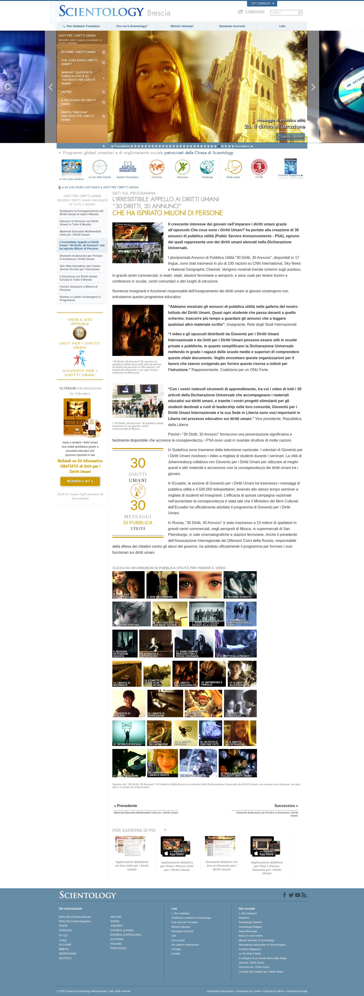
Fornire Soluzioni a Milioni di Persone (79, 288)
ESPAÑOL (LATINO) (122, 930)
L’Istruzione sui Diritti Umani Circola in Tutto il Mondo (78, 278)
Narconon (182, 168)
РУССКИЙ (65, 944)
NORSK (115, 921)
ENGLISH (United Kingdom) (75, 921)
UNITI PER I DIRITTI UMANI (120, 187)
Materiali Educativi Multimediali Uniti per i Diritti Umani (80, 233)
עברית (63, 935)
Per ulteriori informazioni (185, 944)
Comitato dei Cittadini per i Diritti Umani (261, 971)
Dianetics (244, 917)
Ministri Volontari (182, 26)
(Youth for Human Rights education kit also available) (80, 496)
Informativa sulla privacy (220, 991)
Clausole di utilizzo (273, 991)
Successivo (242, 146)
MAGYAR (115, 916)
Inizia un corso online (251, 935)
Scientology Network (250, 922)
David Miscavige (248, 931)
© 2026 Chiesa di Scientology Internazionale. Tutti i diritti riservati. (94, 991)
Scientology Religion (250, 926)
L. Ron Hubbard (180, 913)
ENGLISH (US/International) (75, 916)
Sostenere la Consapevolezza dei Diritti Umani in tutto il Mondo (82, 212)
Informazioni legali (297, 991)
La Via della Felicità (99, 168)
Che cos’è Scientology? (131, 26)
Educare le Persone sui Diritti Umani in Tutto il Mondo (79, 223)
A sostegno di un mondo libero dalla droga (262, 958)
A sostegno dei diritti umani (78, 102)
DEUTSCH (65, 958)
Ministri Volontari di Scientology (256, 940)
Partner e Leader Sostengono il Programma (80, 298)
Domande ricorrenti (232, 26)
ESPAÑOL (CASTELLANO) (126, 934)
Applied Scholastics (127, 168)
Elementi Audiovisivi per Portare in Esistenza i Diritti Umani (81, 257)
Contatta (176, 949)
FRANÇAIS (65, 930)
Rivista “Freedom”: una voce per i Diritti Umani (77, 116)
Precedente (122, 146)
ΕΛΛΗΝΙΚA (117, 939)
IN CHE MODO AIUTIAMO (83, 187)
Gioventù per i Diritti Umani (254, 967)
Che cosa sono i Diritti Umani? (79, 62)
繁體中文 (64, 949)
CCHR (259, 168)
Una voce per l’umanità (184, 922)
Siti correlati (262, 3)
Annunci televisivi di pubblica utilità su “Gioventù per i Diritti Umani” (78, 78)
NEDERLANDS (67, 953)
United (66, 92)
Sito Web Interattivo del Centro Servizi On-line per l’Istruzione (80, 267)
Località (175, 953)
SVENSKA (116, 925)
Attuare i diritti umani (78, 52)
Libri (283, 26)
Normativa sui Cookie (249, 991)
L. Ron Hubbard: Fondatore (82, 26)
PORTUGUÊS (118, 948)
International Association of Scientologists (262, 944)
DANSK (63, 925)
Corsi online (178, 940)
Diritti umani (233, 168)
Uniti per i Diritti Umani (251, 962)
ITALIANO (116, 943)
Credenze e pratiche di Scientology (191, 917)
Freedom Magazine (291, 176)
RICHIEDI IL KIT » (80, 481)
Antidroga (207, 168)
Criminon (157, 168)
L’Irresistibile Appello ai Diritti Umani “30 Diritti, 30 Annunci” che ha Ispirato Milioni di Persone (82, 245)
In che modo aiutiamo (71, 179)
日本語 (63, 940)
